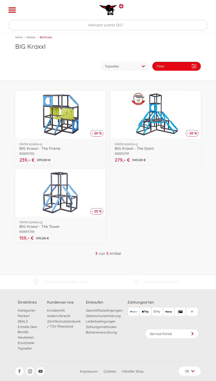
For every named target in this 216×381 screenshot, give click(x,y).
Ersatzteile (26, 343)
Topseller (25, 348)
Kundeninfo (56, 310)
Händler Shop (133, 371)
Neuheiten (26, 337)
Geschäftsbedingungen (104, 310)
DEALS (23, 321)
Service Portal (172, 334)
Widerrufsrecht (58, 316)
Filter (177, 66)
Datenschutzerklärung (103, 316)
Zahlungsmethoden (101, 327)
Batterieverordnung (101, 332)
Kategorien (26, 310)
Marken (31, 37)
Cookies (110, 371)
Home (18, 37)
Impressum (89, 371)
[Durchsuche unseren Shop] (108, 25)
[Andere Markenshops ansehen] (121, 6)
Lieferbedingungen (100, 321)
